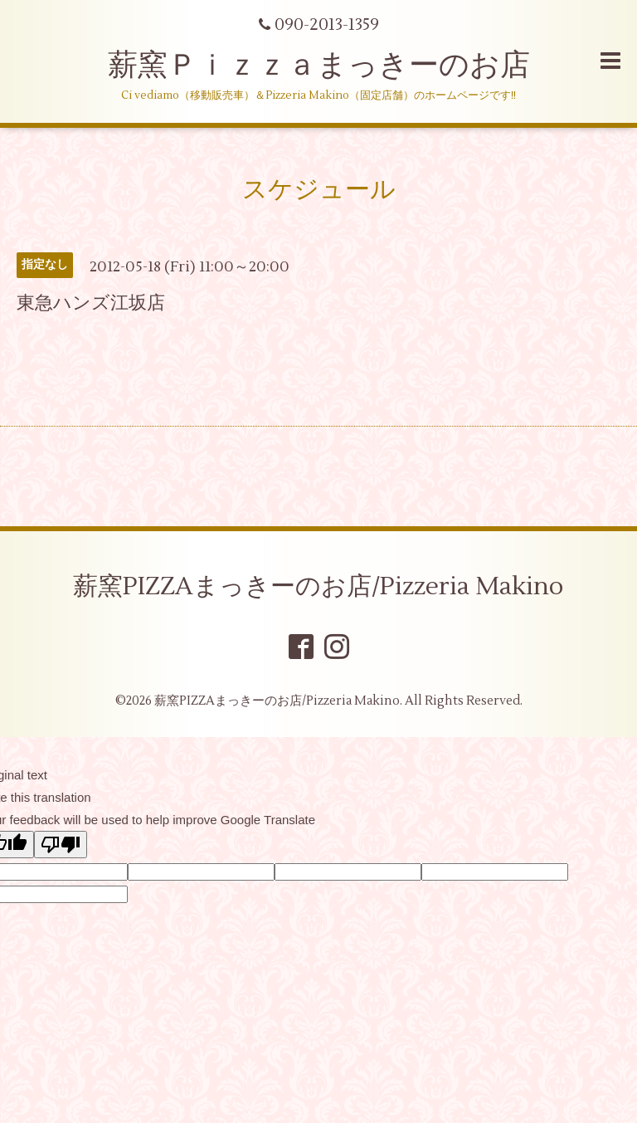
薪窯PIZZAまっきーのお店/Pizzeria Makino (318, 586)
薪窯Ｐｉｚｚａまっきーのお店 (334, 65)
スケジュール (319, 189)
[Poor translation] (60, 844)
